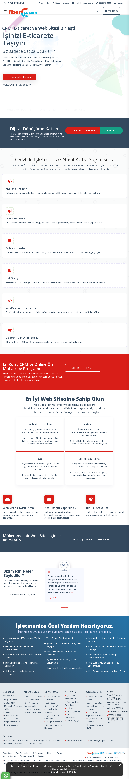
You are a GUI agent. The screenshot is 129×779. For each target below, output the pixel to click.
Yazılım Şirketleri (73, 711)
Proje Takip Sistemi (12, 721)
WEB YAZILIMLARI (31, 692)
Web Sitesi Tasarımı (33, 696)
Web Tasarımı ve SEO (75, 101)
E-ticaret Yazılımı (32, 699)
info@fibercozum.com (82, 3)
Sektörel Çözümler (94, 692)
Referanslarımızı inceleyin (22, 594)
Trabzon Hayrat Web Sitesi (82, 760)
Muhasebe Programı (13, 706)
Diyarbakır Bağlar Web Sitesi (16, 760)
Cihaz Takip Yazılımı (12, 718)
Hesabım (119, 3)
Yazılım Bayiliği (73, 720)
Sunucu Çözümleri (33, 709)
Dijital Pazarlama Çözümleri (16, 740)
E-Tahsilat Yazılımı (11, 725)
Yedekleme (71, 708)
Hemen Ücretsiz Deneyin (19, 77)
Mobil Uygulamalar (33, 712)
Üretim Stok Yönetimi (13, 715)
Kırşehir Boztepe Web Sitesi (109, 760)
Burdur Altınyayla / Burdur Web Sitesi (102, 757)
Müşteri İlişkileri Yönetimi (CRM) (47, 740)
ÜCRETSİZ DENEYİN (82, 130)
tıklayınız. (70, 771)
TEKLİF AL (111, 130)
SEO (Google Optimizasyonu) (102, 740)
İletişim (111, 512)
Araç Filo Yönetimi (94, 703)
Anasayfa (43, 3)
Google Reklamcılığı (54, 721)
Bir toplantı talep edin (12, 512)
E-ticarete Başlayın (48, 101)
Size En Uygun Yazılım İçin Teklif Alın (90, 539)
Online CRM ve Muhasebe (19, 101)
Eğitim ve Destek (60, 3)
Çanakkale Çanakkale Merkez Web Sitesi (49, 760)
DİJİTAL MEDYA (51, 692)
